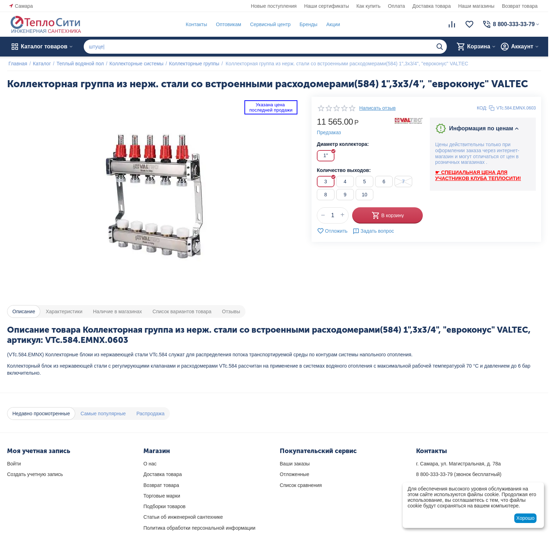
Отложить (332, 230)
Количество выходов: (344, 170)
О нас (149, 463)
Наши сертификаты (326, 6)
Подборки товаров (164, 506)
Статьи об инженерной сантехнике (183, 517)
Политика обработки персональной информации (199, 528)
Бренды (307, 24)
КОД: (482, 108)
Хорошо (525, 518)
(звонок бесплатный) (459, 474)
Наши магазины (476, 6)
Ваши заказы (295, 463)
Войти (14, 463)
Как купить (368, 6)
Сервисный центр (269, 24)
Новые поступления (274, 6)
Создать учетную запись (35, 474)
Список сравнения (301, 485)
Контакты (195, 24)
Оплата (396, 6)
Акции (332, 24)
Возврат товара (520, 6)
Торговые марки (161, 496)
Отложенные (294, 474)
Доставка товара (432, 6)
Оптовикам (227, 24)
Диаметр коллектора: (343, 144)
